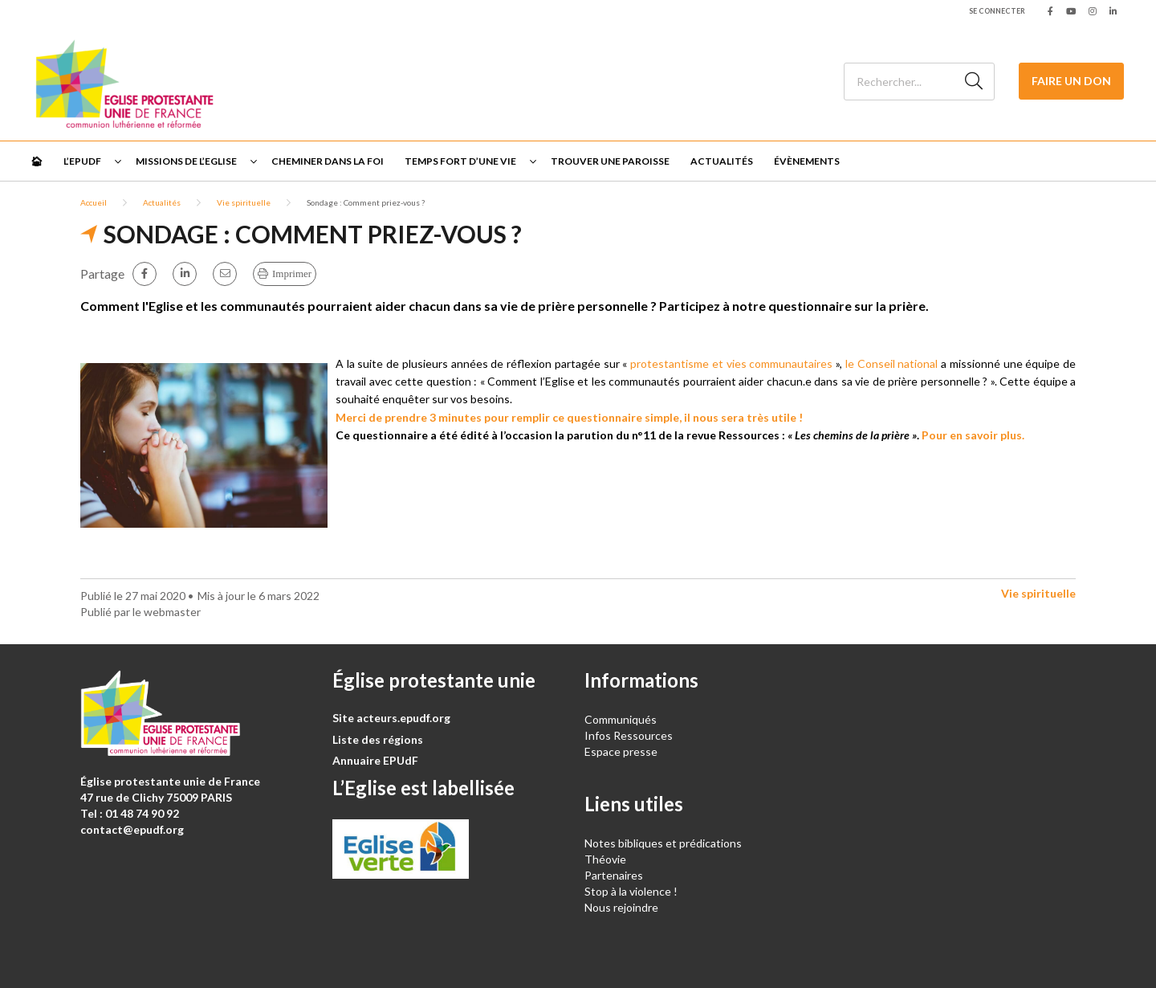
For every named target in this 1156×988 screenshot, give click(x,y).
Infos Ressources (629, 735)
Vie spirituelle (244, 202)
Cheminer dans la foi (327, 161)
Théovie (605, 859)
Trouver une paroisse (610, 161)
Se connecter (997, 10)
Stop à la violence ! (631, 891)
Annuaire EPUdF (375, 760)
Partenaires (613, 875)
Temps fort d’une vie (460, 161)
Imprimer (291, 273)
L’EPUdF (82, 161)
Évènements (807, 161)
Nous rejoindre (621, 907)
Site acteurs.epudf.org (391, 718)
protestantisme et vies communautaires (731, 363)
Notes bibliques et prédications (663, 843)
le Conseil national (891, 363)
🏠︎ (37, 161)
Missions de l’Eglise (186, 161)
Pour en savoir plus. (973, 435)
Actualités (721, 161)
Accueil (93, 202)
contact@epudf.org (132, 829)
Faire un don (1071, 81)
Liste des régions (377, 739)
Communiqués (620, 719)
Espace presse (620, 751)
